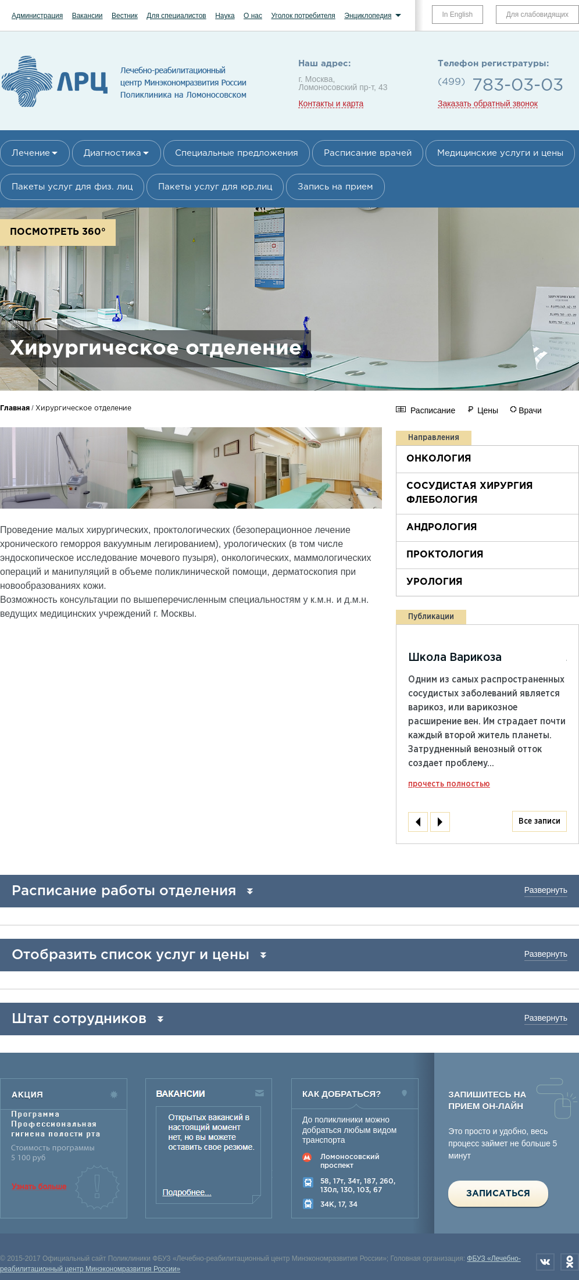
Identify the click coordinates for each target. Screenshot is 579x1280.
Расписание (432, 410)
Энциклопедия (367, 16)
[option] (63, 468)
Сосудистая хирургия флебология (469, 493)
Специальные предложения (236, 153)
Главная (15, 408)
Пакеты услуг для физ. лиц (72, 187)
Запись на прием (335, 187)
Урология (434, 582)
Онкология (438, 459)
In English (457, 14)
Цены (487, 410)
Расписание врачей (368, 153)
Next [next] (440, 822)
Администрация (37, 16)
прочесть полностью (449, 784)
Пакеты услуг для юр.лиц (215, 187)
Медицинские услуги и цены (500, 153)
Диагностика (112, 153)
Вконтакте (545, 1262)
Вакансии (87, 16)
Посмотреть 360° (58, 232)
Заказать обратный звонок (488, 103)
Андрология (441, 527)
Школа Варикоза (455, 657)
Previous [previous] (418, 822)
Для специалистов (176, 16)
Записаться (498, 1193)
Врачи (530, 410)
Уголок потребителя (303, 16)
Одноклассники (569, 1262)
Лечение (31, 153)
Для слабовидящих (537, 14)
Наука (224, 16)
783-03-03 (517, 86)
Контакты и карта (330, 103)
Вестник (125, 16)
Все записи (539, 821)
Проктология (445, 554)
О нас (253, 16)
